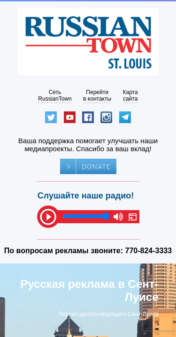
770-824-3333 (148, 251)
